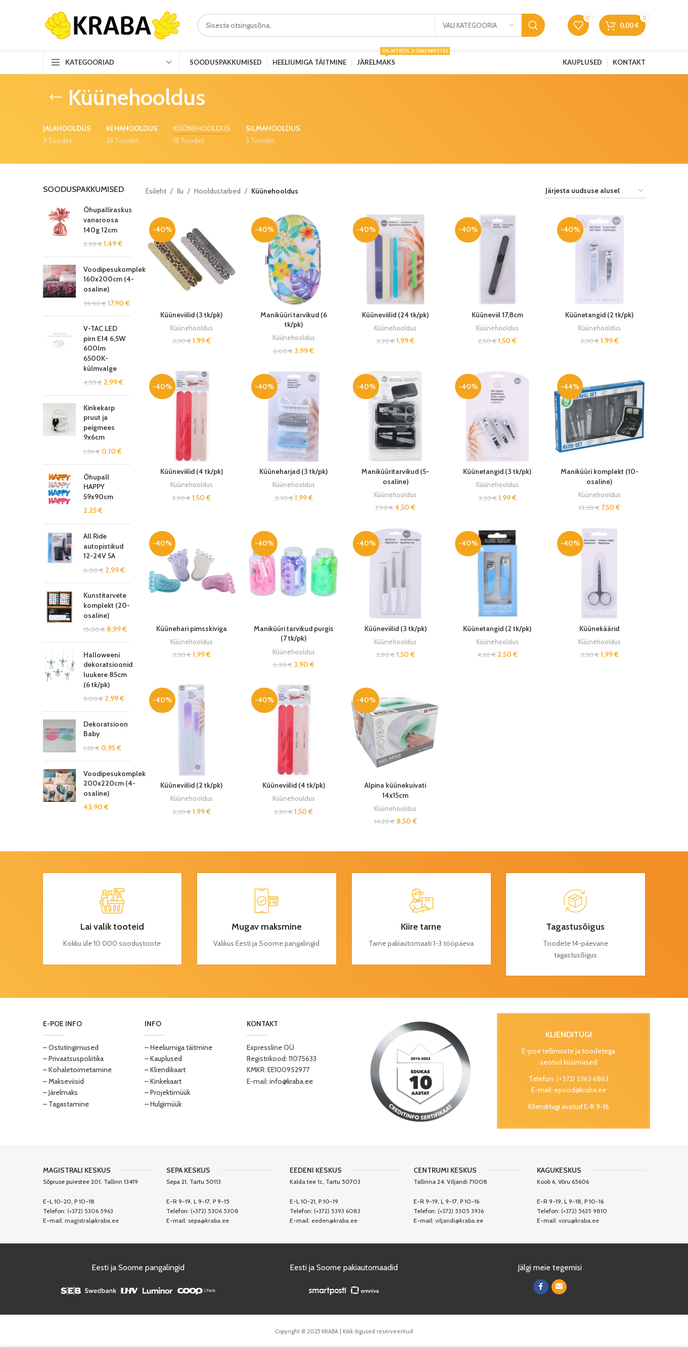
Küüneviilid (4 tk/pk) (191, 471)
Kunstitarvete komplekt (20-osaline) (106, 605)
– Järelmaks (60, 1092)
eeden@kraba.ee (334, 1220)
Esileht (156, 191)
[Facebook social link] (540, 1286)
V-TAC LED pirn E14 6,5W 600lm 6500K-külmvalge (104, 348)
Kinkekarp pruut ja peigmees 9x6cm (99, 422)
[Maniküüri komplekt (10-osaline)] (600, 416)
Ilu (180, 191)
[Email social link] (559, 1286)
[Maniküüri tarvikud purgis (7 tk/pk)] (294, 573)
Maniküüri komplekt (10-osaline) (599, 476)
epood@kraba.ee (580, 1089)
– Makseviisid (63, 1081)
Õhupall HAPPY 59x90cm (98, 486)
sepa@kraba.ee (208, 1220)
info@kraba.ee (291, 1081)
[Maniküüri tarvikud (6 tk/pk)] (294, 260)
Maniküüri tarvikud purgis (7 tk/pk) (294, 633)
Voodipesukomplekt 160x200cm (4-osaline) (115, 279)
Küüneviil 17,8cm (497, 314)
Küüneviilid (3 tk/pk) (191, 314)
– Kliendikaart (165, 1069)
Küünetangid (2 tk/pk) (599, 314)
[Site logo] (112, 24)
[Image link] (420, 1070)
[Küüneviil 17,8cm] (497, 260)
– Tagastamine (66, 1104)
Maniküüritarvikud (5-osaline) (395, 476)
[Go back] (55, 97)
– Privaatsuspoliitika (73, 1058)
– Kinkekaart (163, 1081)
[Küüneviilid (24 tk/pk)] (395, 260)
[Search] (371, 25)
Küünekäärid (599, 628)
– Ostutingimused (71, 1047)
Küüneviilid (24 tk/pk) (395, 314)
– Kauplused (163, 1058)
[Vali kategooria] (478, 25)
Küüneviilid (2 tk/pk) (191, 785)
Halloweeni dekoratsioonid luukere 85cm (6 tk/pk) (107, 669)
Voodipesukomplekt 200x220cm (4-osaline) (115, 783)
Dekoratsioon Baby (105, 729)
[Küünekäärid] (600, 573)
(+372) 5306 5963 (90, 1211)
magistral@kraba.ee (92, 1220)
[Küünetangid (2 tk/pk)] (600, 260)
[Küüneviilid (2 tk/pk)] (192, 730)
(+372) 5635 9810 (584, 1211)
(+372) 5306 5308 (215, 1211)
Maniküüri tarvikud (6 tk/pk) (293, 319)
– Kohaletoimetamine (77, 1069)
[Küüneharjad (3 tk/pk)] (294, 416)
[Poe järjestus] (595, 191)
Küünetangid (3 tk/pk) (497, 471)
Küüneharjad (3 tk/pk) (293, 471)
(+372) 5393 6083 (337, 1211)
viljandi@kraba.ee (459, 1220)
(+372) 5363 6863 (583, 1078)
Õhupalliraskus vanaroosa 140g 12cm (107, 219)
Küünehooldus (191, 328)
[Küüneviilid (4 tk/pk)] (192, 416)
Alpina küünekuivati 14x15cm (395, 790)
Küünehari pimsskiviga (191, 628)
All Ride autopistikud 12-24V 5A (103, 546)
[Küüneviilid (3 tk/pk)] (192, 260)
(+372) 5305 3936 (461, 1211)
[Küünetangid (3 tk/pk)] (497, 416)
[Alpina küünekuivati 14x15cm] (395, 730)
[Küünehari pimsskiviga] (192, 573)
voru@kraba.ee (579, 1220)
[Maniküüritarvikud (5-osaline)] (395, 416)
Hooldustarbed (217, 191)
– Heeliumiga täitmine (178, 1047)
